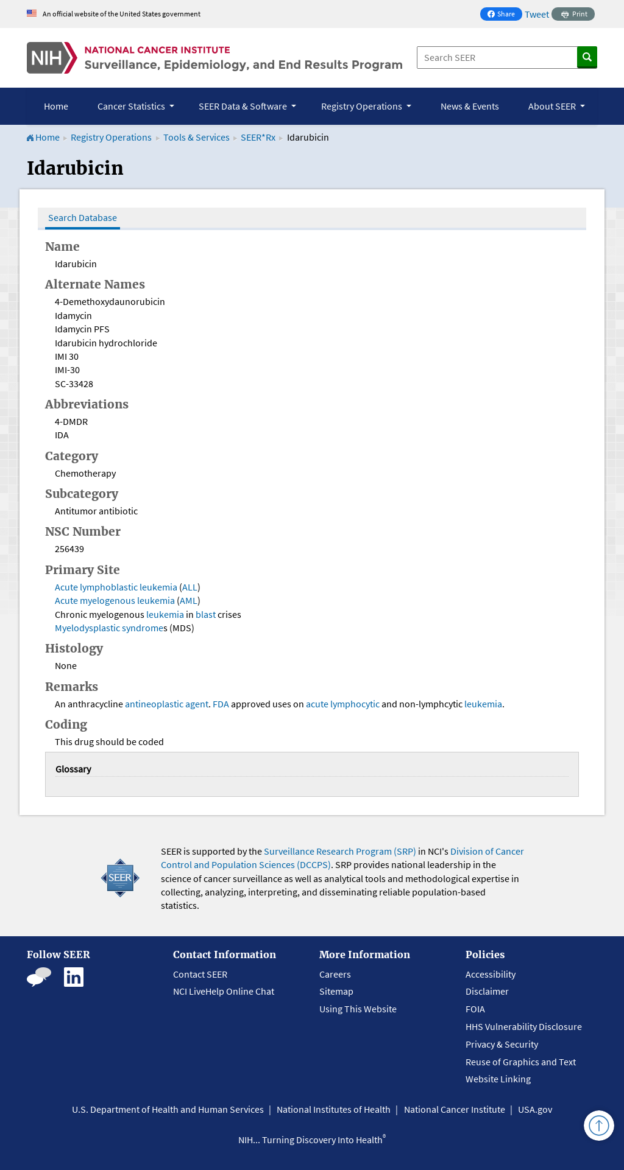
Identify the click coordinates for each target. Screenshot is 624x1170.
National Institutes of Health (334, 1109)
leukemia (165, 614)
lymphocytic (355, 704)
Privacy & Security (502, 1044)
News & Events (470, 106)
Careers (335, 974)
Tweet (537, 14)
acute (317, 704)
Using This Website (358, 1009)
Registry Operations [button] (362, 106)
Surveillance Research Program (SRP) (340, 851)
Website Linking (498, 1079)
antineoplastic (154, 704)
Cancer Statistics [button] (132, 106)
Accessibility (491, 974)
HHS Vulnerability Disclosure (524, 1026)
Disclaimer (487, 991)
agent (196, 704)
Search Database (82, 217)
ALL (189, 587)
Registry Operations (111, 137)
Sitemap (336, 991)
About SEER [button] (553, 106)
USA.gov (535, 1109)
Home (56, 106)
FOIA (475, 1009)
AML (188, 600)
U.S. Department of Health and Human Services (168, 1109)
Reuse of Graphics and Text (521, 1062)
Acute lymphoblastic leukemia (116, 587)
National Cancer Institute (454, 1109)
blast (206, 614)
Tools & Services (196, 137)
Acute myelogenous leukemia (115, 600)
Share (504, 15)
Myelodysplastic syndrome (109, 628)
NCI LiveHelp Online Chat (223, 991)
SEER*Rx (259, 137)
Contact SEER (200, 974)
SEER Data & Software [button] (244, 106)
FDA (221, 704)
